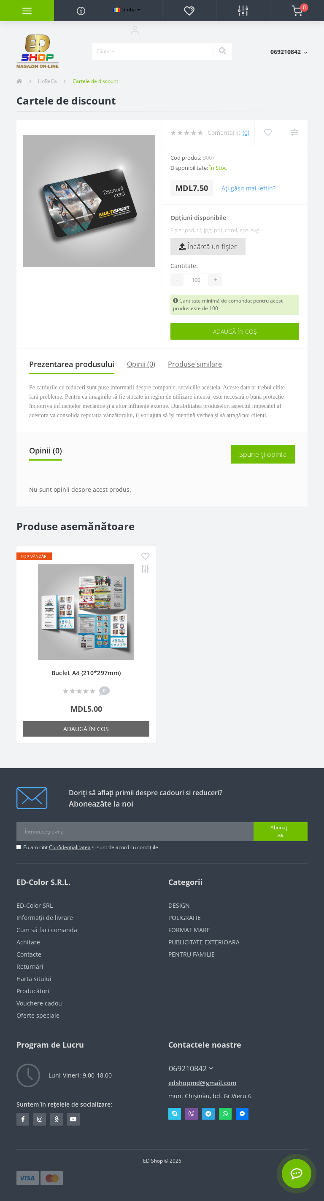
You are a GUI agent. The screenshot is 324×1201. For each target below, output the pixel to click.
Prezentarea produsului (71, 364)
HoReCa (47, 81)
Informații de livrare (44, 918)
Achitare (28, 942)
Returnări (29, 966)
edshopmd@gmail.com (202, 1083)
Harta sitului (33, 979)
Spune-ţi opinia (263, 454)
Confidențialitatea (70, 847)
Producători (32, 991)
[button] (135, 29)
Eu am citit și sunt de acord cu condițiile (90, 847)
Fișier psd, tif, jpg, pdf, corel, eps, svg (214, 230)
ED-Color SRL (34, 905)
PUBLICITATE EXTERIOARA (204, 942)
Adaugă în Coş (235, 331)
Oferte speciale (37, 1015)
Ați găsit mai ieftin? (248, 188)
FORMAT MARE (189, 930)
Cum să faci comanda (46, 930)
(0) (246, 133)
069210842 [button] (191, 1068)
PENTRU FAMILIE (191, 954)
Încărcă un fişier (208, 246)
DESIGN (179, 905)
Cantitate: (184, 266)
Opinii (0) (141, 364)
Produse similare (195, 364)
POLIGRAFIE (184, 918)
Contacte (28, 954)
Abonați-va (280, 831)
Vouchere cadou (39, 1003)
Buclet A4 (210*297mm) (86, 673)
